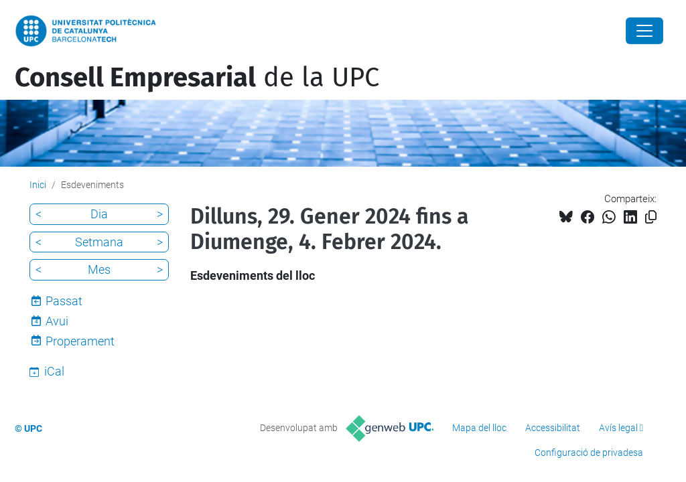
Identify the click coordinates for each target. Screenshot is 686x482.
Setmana (99, 242)
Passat (64, 301)
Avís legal (618, 427)
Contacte (546, 17)
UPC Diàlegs (405, 44)
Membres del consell (420, 17)
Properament (80, 341)
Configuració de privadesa (589, 452)
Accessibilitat (552, 427)
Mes (99, 269)
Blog (498, 17)
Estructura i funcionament (288, 17)
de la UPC (197, 78)
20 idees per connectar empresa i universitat (247, 44)
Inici (145, 17)
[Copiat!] (651, 217)
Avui (57, 321)
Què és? (189, 17)
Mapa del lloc (479, 427)
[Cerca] (665, 31)
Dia (99, 214)
